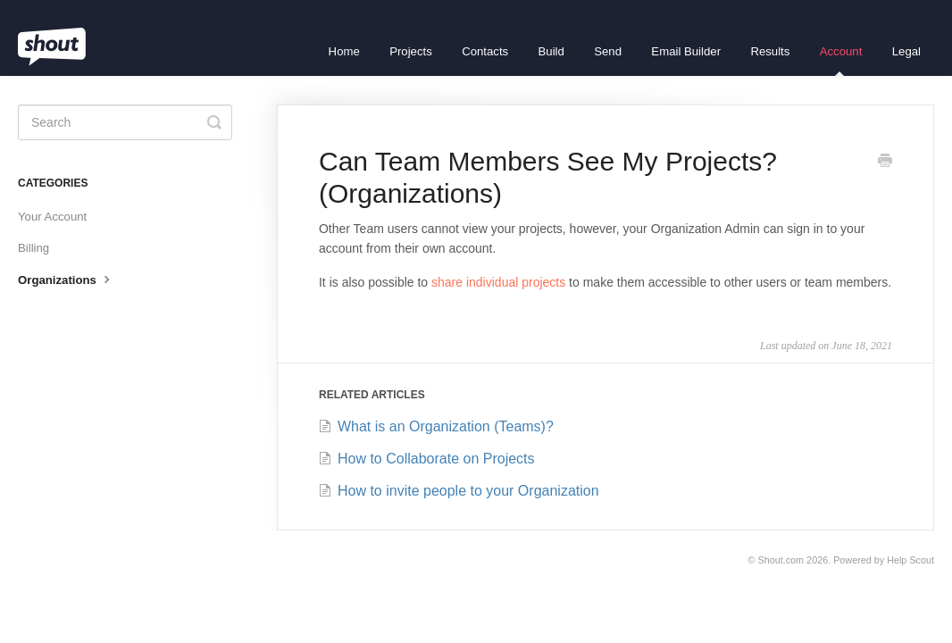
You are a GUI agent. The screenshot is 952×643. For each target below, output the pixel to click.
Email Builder (686, 51)
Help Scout (910, 560)
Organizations (66, 279)
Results (769, 51)
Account (841, 60)
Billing (33, 248)
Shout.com (781, 560)
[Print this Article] (885, 162)
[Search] (125, 122)
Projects (410, 51)
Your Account (52, 216)
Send (608, 51)
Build (551, 51)
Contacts (485, 51)
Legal (906, 51)
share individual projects (498, 282)
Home (344, 51)
